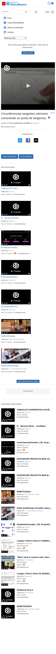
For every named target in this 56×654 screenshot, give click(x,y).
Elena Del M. (28, 592)
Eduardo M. (28, 543)
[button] (28, 86)
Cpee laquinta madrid (16, 339)
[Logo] (7, 68)
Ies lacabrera (28, 560)
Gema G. (12, 191)
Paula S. (27, 527)
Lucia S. (36, 123)
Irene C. (11, 250)
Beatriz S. (12, 221)
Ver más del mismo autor (28, 381)
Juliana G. (12, 280)
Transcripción (26, 156)
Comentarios (28, 391)
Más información (10, 156)
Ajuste (52, 113)
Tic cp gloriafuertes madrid (18, 369)
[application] (28, 86)
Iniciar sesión (28, 53)
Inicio (9, 18)
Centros (10, 32)
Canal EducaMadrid (15, 23)
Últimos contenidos (15, 27)
